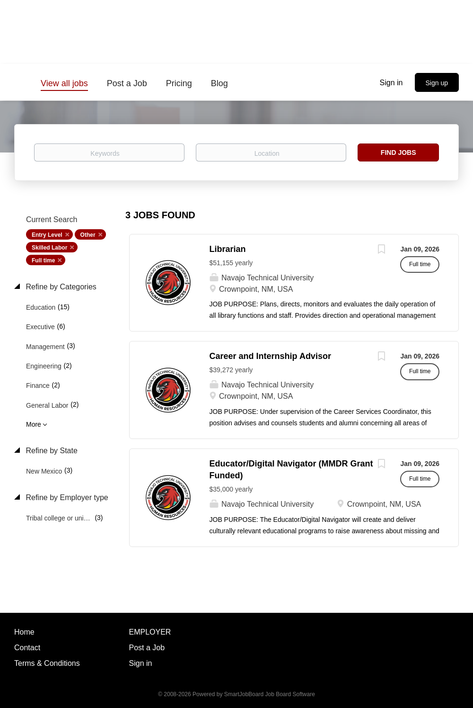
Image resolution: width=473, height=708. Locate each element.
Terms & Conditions (47, 663)
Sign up (437, 83)
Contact (27, 648)
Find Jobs (398, 152)
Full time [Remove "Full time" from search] (43, 260)
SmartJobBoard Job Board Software (269, 694)
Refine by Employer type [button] (66, 497)
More (33, 424)
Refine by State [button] (51, 451)
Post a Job (147, 648)
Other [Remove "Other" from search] (88, 235)
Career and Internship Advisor (270, 356)
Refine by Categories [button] (60, 287)
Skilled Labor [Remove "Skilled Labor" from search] (49, 247)
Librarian (228, 249)
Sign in (391, 83)
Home (24, 632)
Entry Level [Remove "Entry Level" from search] (47, 235)
